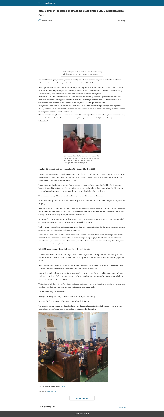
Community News (52, 391)
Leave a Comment (82, 398)
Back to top (122, 407)
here (63, 386)
